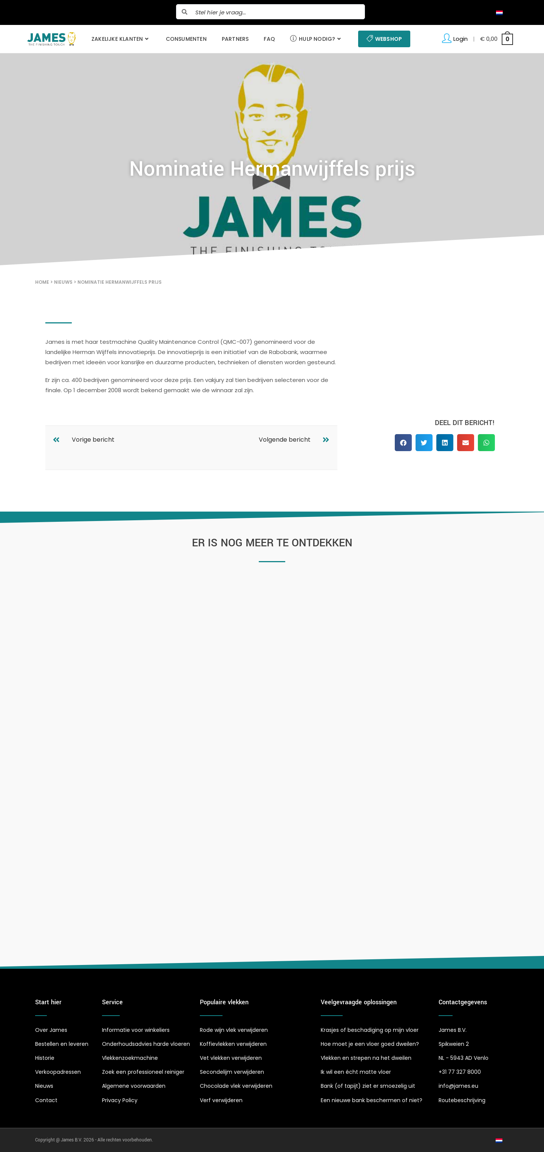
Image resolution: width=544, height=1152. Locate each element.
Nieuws (63, 282)
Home (42, 282)
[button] (403, 442)
